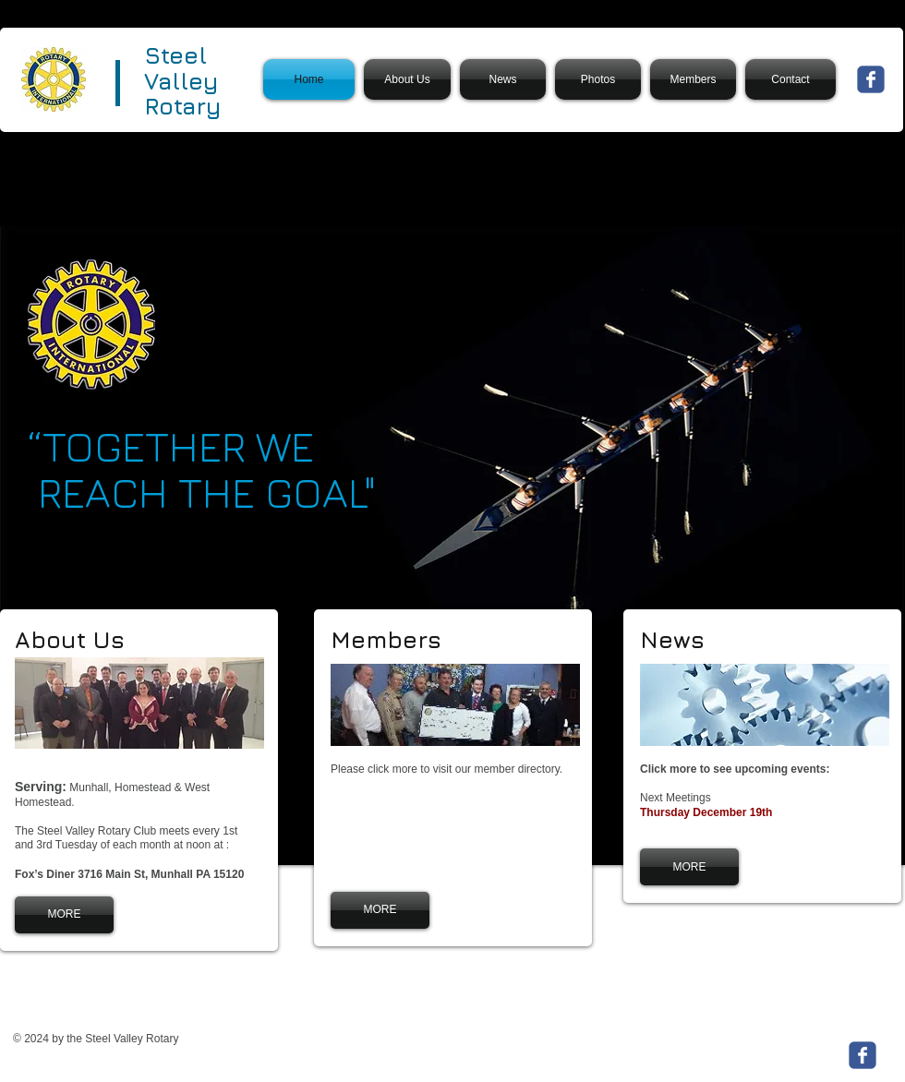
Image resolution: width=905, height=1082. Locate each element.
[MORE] (64, 914)
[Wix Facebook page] (871, 79)
